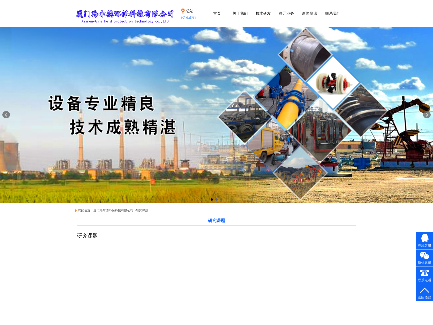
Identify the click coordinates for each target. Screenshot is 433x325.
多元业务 (286, 13)
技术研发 (263, 13)
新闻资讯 (309, 13)
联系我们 (332, 13)
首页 (217, 13)
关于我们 (240, 13)
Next (427, 115)
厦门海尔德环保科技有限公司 (113, 210)
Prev (6, 115)
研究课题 (142, 210)
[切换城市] (188, 17)
